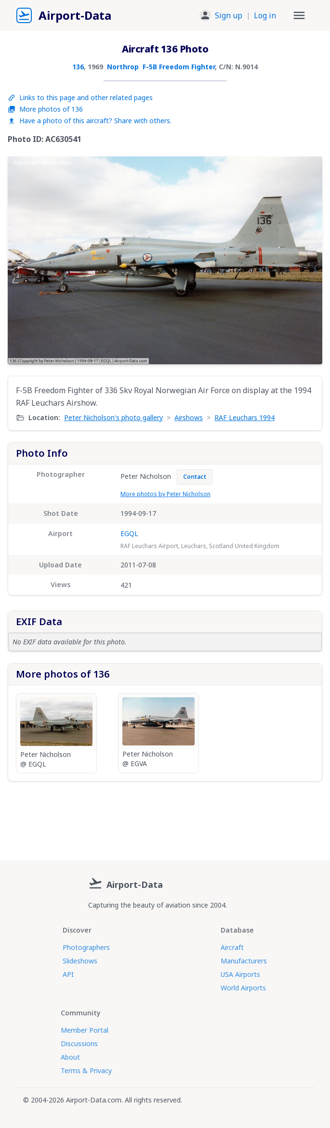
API (68, 974)
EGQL (129, 533)
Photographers (86, 947)
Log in (265, 15)
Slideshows (80, 960)
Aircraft (232, 947)
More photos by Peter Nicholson (165, 494)
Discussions (79, 1043)
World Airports (243, 987)
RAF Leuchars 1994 (244, 417)
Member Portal (84, 1030)
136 (78, 66)
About (70, 1057)
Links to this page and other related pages (80, 97)
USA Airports (240, 974)
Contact (194, 477)
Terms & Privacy (86, 1070)
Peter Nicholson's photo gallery (113, 417)
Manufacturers (244, 960)
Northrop (123, 66)
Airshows (188, 417)
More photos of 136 (45, 109)
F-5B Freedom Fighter (179, 66)
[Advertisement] (165, 817)
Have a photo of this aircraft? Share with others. (90, 120)
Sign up (228, 15)
